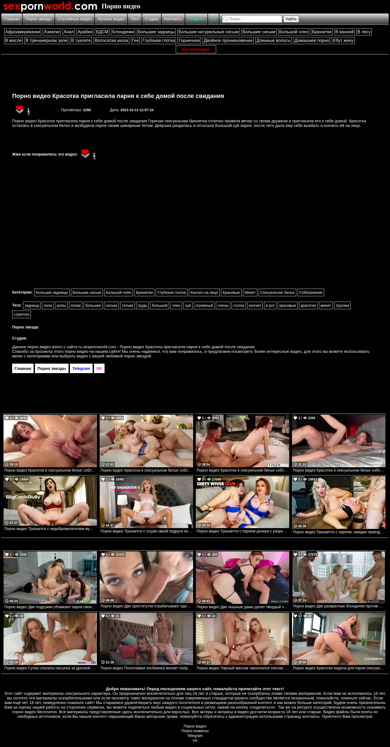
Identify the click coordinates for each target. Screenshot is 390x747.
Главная (12, 19)
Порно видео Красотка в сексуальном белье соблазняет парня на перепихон (243, 470)
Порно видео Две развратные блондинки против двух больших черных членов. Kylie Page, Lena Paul (339, 606)
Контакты (173, 19)
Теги (135, 19)
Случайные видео (75, 19)
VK (213, 19)
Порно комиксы (195, 731)
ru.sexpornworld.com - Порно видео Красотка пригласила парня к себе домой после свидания (167, 346)
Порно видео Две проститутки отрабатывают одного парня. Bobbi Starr (146, 606)
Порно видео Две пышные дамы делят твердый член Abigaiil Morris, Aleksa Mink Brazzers (243, 607)
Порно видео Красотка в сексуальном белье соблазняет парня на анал (146, 470)
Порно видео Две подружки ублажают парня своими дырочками (50, 607)
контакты (311, 716)
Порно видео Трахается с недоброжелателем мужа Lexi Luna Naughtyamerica (50, 528)
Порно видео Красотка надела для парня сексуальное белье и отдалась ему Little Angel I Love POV (339, 668)
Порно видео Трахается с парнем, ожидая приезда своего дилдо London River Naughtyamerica (339, 532)
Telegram (196, 19)
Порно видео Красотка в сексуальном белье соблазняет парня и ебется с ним (50, 470)
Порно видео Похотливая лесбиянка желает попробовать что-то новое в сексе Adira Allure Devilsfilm (146, 668)
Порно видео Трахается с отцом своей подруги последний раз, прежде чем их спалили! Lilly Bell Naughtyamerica (146, 531)
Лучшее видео (111, 19)
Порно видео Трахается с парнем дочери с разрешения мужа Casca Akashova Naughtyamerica (243, 531)
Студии (151, 19)
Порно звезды (38, 19)
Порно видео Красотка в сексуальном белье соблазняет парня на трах (339, 470)
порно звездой (137, 356)
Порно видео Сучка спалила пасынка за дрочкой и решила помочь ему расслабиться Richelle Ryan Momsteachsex (50, 668)
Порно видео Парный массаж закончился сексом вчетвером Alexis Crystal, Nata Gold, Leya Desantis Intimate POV (243, 668)
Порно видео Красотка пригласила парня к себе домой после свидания (118, 96)
